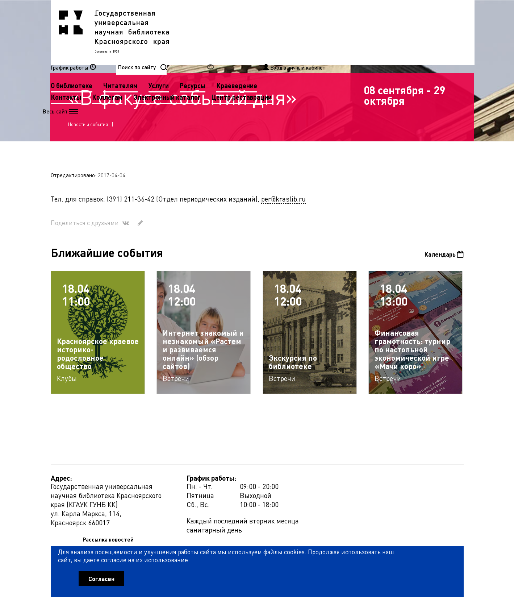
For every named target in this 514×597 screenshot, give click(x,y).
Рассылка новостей (323, 484)
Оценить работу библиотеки (428, 555)
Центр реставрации (226, 55)
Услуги (303, 32)
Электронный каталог (312, 44)
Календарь (442, 258)
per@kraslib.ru (283, 202)
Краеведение (381, 32)
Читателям (265, 32)
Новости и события (89, 126)
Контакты (211, 44)
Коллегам (252, 44)
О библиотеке (216, 32)
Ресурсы (337, 32)
